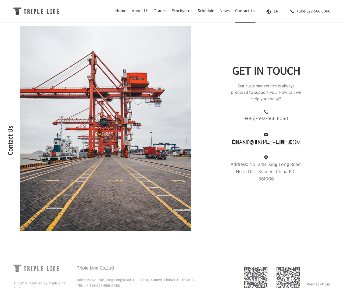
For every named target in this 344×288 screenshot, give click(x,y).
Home (120, 11)
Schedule (206, 11)
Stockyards (182, 11)
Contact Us (245, 11)
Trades (160, 11)
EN (272, 11)
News (225, 11)
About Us (140, 11)
